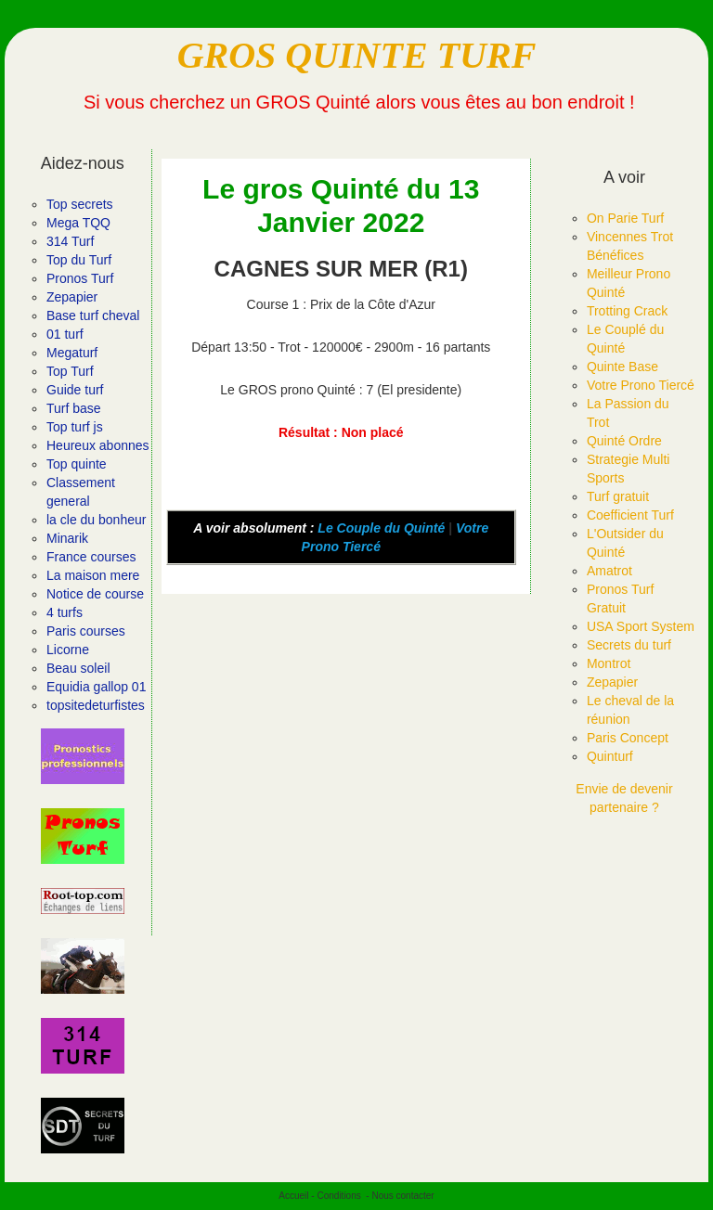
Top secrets (79, 204)
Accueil (293, 1196)
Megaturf (71, 352)
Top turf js (74, 426)
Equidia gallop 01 (96, 686)
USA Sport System (640, 626)
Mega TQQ (78, 222)
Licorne (67, 649)
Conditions (338, 1196)
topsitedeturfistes (95, 705)
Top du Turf (78, 259)
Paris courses (85, 631)
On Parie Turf (625, 218)
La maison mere (92, 575)
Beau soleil (78, 668)
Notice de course (95, 593)
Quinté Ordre (624, 440)
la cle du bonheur (96, 519)
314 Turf (70, 241)
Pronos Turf (79, 278)
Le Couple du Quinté (381, 528)
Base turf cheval (92, 315)
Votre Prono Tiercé (640, 385)
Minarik (67, 538)
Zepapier (71, 297)
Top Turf (70, 371)
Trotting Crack (627, 310)
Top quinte (76, 464)
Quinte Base (622, 366)
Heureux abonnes (97, 445)
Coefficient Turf (630, 515)
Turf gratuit (618, 496)
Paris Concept (627, 737)
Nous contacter (402, 1196)
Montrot (608, 663)
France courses (91, 556)
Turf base (73, 408)
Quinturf (610, 756)
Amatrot (609, 570)
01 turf (65, 334)
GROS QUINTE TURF (357, 55)
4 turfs (64, 612)
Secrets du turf (629, 644)
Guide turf (74, 389)
